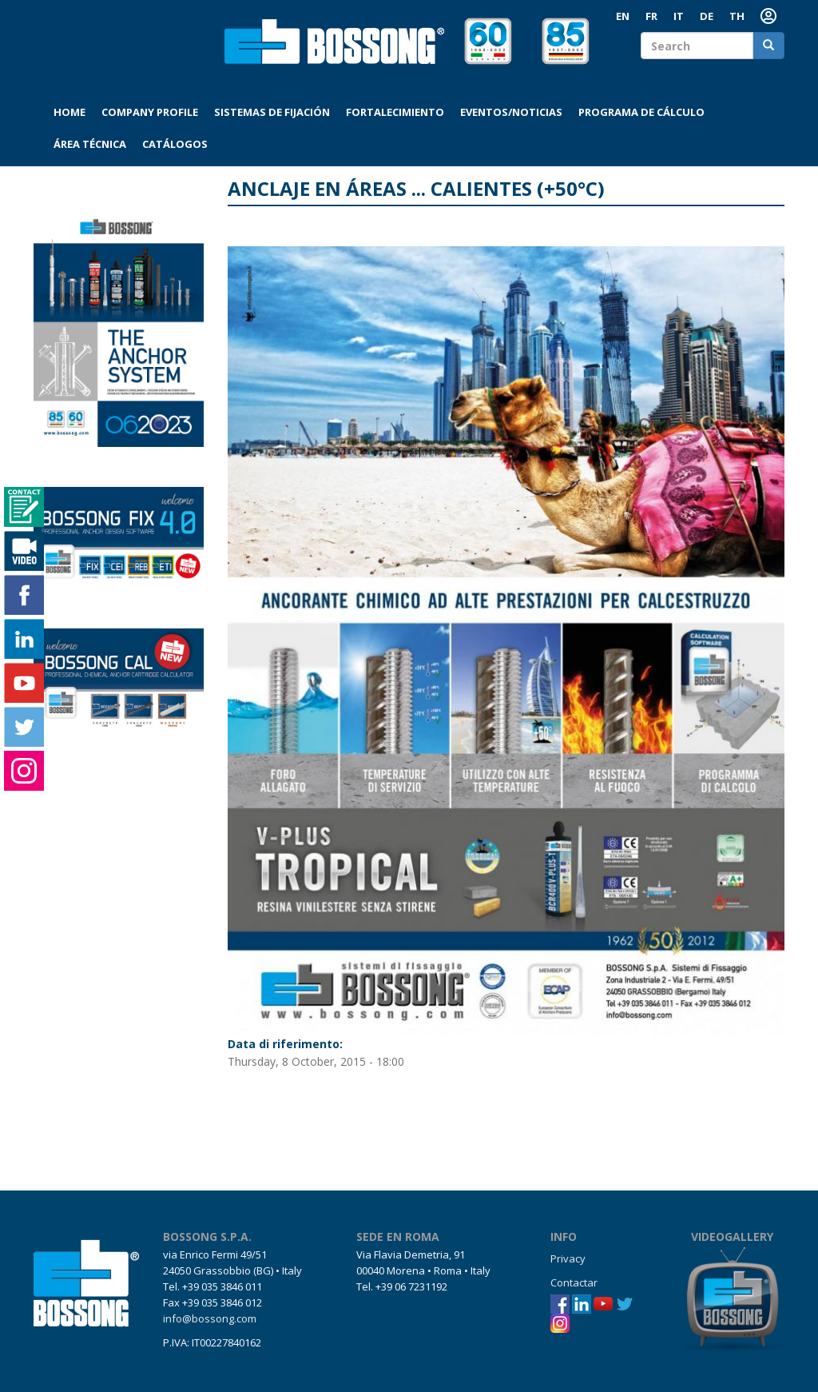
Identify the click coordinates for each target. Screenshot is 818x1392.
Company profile (149, 112)
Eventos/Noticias (511, 112)
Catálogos (175, 144)
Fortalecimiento (395, 112)
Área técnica (90, 144)
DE (706, 16)
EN (622, 16)
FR (651, 16)
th (737, 16)
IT (678, 16)
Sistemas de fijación (272, 112)
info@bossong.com (209, 1318)
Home (69, 112)
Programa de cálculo (641, 112)
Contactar (574, 1282)
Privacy (568, 1258)
